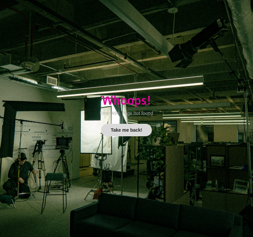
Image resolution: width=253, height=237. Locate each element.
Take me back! (126, 130)
